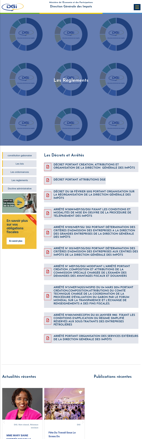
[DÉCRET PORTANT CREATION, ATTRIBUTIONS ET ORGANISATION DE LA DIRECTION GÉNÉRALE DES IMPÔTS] (47, 167)
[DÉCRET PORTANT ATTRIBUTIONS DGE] (47, 180)
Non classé (23, 424)
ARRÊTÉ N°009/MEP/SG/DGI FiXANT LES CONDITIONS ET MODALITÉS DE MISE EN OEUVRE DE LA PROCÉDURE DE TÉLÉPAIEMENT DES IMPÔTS (92, 212)
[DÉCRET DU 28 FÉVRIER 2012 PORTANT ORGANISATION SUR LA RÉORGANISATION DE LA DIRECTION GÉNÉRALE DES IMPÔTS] (47, 195)
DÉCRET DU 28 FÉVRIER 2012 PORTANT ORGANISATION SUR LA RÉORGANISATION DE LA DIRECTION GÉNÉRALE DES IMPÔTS (93, 195)
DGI (15, 424)
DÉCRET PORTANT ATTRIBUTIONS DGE (79, 179)
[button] (19, 203)
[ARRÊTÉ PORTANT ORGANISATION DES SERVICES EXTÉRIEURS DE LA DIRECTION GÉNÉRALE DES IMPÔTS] (47, 338)
